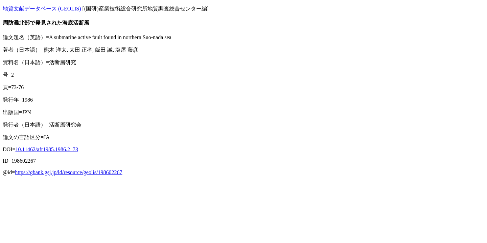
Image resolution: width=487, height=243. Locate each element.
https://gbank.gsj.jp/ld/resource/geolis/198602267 (68, 172)
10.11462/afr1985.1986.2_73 (46, 149)
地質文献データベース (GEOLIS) (42, 8)
